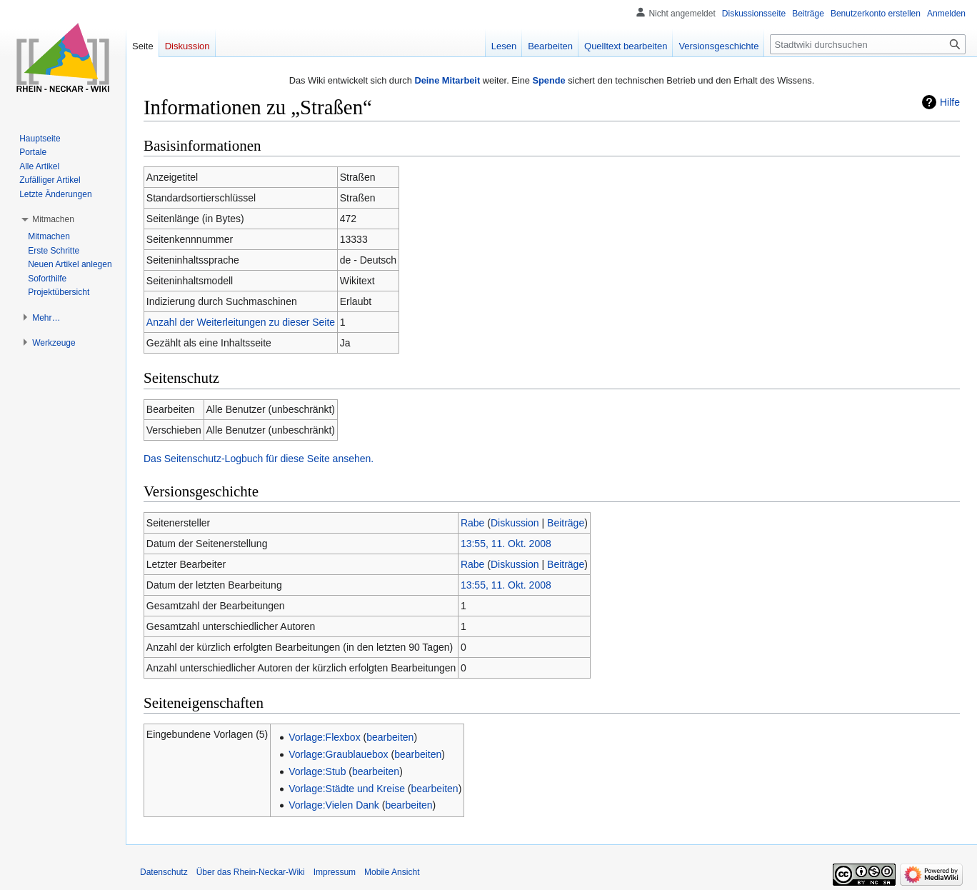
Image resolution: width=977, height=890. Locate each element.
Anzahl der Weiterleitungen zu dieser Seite (240, 322)
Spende (548, 80)
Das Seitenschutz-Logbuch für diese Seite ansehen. (259, 458)
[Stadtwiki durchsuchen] (868, 44)
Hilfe (950, 102)
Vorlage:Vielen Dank (334, 805)
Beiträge (565, 523)
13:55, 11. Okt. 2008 (506, 543)
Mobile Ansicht (391, 872)
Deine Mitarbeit (447, 80)
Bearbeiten (550, 46)
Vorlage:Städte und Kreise (347, 788)
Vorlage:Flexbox (324, 737)
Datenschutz (164, 872)
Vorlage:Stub (317, 771)
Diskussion (515, 523)
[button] (53, 219)
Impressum (335, 872)
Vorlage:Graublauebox (338, 754)
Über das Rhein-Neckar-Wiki (250, 872)
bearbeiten (390, 737)
